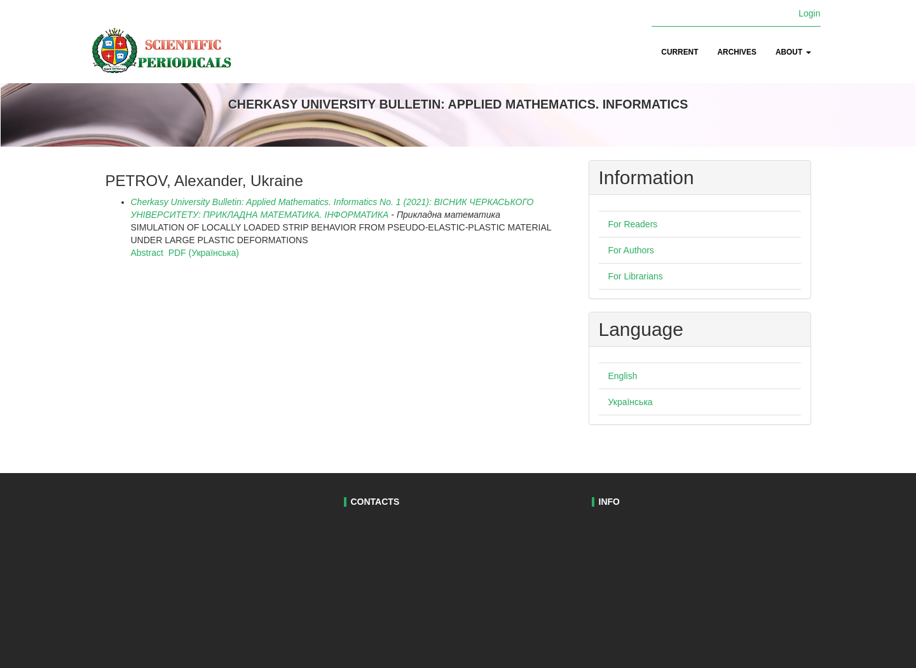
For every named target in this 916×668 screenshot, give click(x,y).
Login (809, 13)
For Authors (631, 250)
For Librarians (635, 276)
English (623, 376)
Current (679, 52)
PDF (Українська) (203, 253)
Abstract (147, 253)
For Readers (633, 224)
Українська (630, 402)
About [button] (793, 52)
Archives (736, 52)
